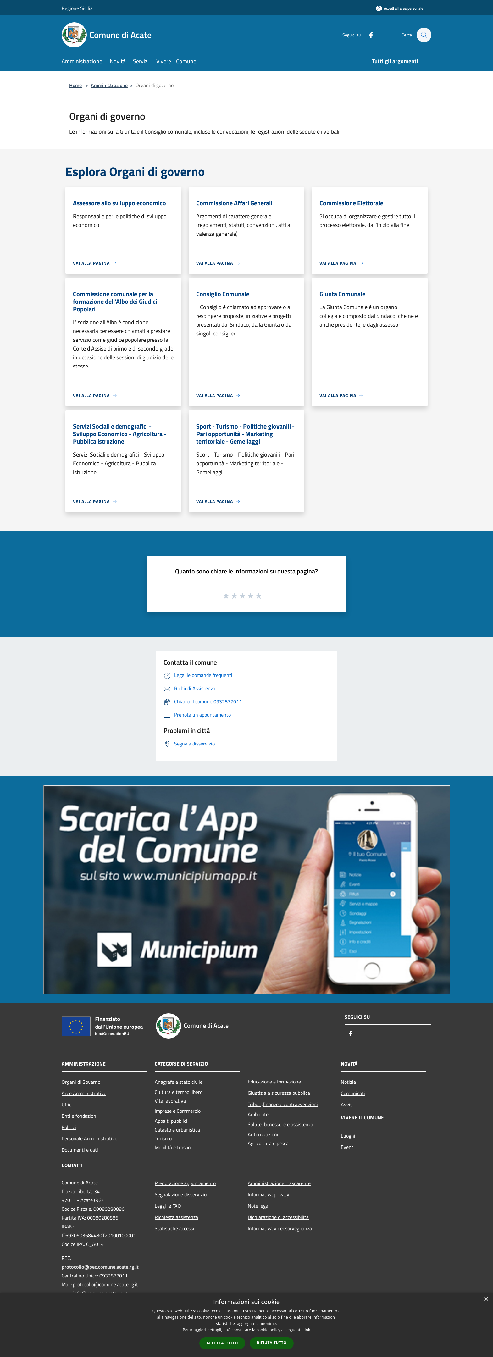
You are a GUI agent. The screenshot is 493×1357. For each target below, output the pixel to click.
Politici (69, 1127)
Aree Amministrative (84, 1093)
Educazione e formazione (274, 1081)
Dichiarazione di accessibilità (278, 1217)
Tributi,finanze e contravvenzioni (283, 1104)
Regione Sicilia (77, 8)
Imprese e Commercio (178, 1111)
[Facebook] (368, 34)
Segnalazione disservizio (181, 1194)
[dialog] (246, 1325)
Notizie (348, 1082)
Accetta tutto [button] (222, 1343)
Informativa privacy (268, 1194)
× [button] (486, 1299)
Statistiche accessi (174, 1228)
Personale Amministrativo (89, 1138)
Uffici (67, 1104)
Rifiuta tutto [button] (272, 1342)
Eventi (348, 1147)
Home (75, 85)
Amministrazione (109, 85)
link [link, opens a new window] (307, 1329)
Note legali (259, 1206)
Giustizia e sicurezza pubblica (279, 1093)
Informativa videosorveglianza (280, 1228)
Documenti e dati (80, 1150)
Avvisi (347, 1104)
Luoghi (348, 1135)
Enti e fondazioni (79, 1116)
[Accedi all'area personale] (399, 8)
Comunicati (353, 1093)
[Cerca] (423, 34)
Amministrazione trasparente (279, 1183)
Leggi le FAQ (168, 1206)
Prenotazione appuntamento (185, 1183)
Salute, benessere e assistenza (280, 1124)
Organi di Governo (81, 1082)
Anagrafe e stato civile (178, 1082)
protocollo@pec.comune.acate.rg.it (100, 1267)
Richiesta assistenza (176, 1217)
